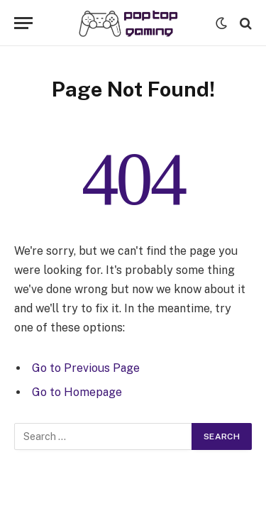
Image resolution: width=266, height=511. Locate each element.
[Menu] (23, 23)
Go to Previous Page (86, 368)
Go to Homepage (77, 392)
